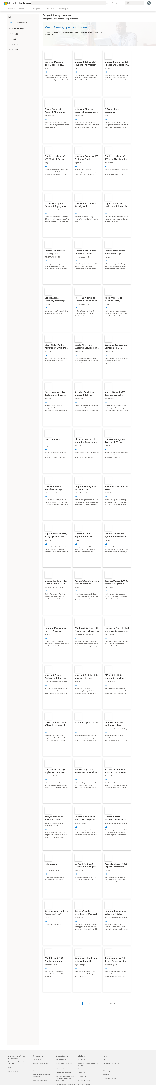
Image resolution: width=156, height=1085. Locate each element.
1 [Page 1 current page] (84, 1003)
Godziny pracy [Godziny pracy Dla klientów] (37, 1059)
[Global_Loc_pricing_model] (9, 49)
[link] (57, 73)
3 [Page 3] (94, 1003)
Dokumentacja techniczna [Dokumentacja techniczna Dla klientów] (40, 1067)
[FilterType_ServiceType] (9, 44)
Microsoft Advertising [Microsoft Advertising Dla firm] (84, 1080)
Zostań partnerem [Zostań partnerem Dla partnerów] (61, 1059)
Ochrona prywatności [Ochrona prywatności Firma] (109, 1071)
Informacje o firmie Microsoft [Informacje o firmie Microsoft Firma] (111, 1063)
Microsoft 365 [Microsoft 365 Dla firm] (82, 1076)
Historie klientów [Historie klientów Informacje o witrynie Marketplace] (13, 1071)
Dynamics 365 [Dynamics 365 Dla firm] (82, 1073)
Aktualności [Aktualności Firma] (106, 1067)
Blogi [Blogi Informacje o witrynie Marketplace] (9, 1067)
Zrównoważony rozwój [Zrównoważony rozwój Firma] (109, 1078)
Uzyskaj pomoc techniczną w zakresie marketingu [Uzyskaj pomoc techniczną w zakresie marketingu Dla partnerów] (64, 1068)
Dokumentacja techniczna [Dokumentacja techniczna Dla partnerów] (63, 1073)
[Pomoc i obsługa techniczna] (112, 3)
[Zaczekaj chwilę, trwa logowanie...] (149, 3)
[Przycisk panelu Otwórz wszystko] (9, 8)
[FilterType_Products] (9, 33)
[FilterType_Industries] (9, 39)
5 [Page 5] (104, 1003)
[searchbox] (25, 22)
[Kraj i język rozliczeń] (134, 3)
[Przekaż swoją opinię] (107, 3)
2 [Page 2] (89, 1003)
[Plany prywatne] (122, 3)
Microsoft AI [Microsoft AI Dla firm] (81, 1059)
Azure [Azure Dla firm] (79, 1069)
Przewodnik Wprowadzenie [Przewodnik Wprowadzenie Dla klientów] (40, 1063)
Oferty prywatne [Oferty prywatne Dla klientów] (37, 1071)
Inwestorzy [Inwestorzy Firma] (106, 1074)
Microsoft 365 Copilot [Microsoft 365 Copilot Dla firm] (84, 1084)
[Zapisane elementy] (117, 3)
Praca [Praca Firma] (104, 1059)
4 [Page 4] (99, 1003)
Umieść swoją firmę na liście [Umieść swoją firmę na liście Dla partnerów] (64, 1063)
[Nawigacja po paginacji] (99, 1005)
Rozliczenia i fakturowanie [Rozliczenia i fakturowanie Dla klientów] (40, 1080)
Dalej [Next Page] (110, 1003)
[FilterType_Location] (9, 28)
